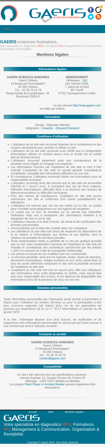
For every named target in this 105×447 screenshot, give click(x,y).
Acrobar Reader (55, 384)
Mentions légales (74, 412)
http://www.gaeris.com (87, 105)
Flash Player (33, 384)
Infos (50, 412)
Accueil (32, 412)
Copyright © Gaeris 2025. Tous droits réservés (52, 442)
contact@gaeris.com (52, 358)
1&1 (84, 80)
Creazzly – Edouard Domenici (60, 128)
